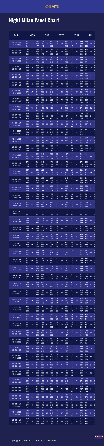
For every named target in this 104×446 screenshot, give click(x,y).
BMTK (32, 440)
